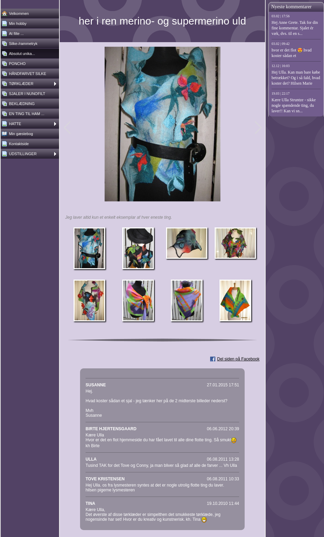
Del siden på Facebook (238, 359)
